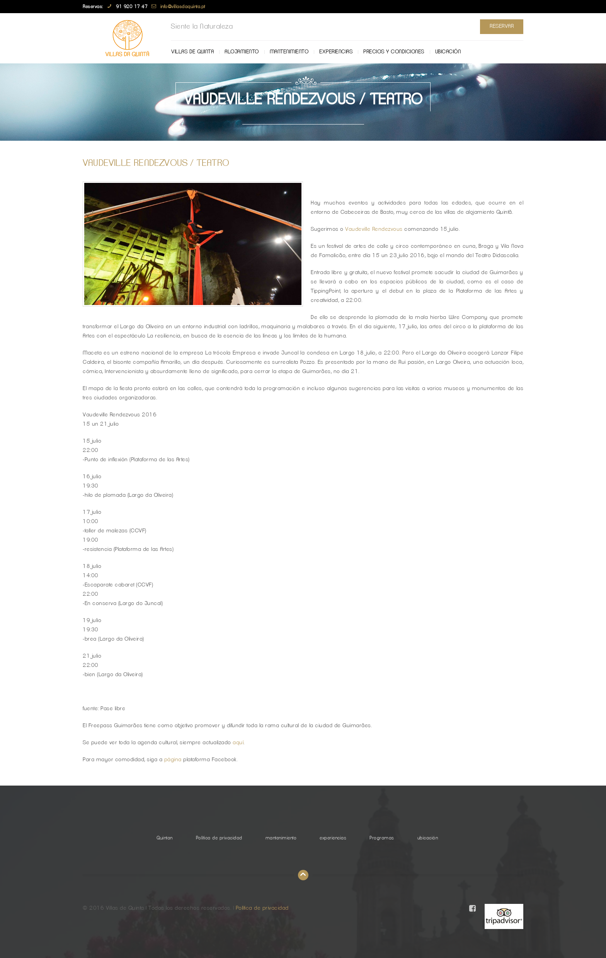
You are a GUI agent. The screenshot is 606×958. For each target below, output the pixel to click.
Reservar (502, 26)
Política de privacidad (219, 837)
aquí (238, 742)
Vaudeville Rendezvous (374, 229)
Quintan (165, 837)
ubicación (448, 52)
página (174, 759)
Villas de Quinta (192, 52)
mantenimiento (289, 52)
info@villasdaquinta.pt (182, 6)
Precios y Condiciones (393, 52)
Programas (381, 837)
